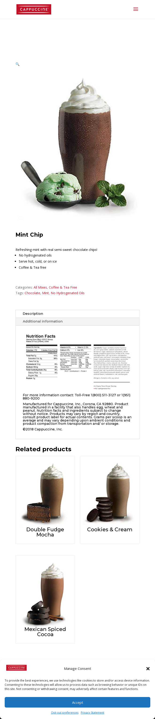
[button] (148, 668)
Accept (77, 702)
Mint (45, 293)
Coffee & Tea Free (63, 287)
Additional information (43, 321)
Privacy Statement (92, 713)
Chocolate (32, 293)
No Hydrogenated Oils (68, 293)
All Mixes (40, 287)
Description (33, 314)
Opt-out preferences (64, 713)
